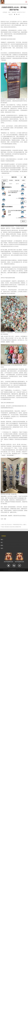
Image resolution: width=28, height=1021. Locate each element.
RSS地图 (18, 569)
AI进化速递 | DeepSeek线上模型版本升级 (12, 527)
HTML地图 (22, 569)
